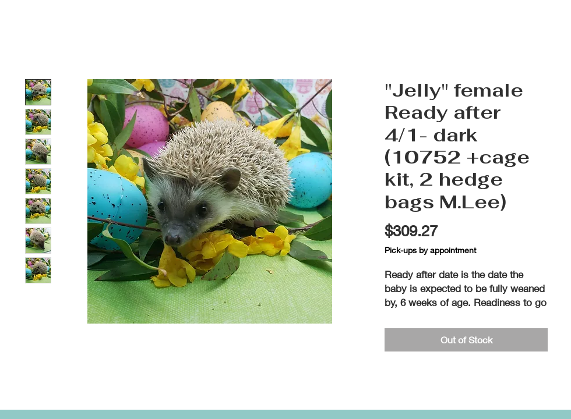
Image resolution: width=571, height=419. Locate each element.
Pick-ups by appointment (430, 250)
